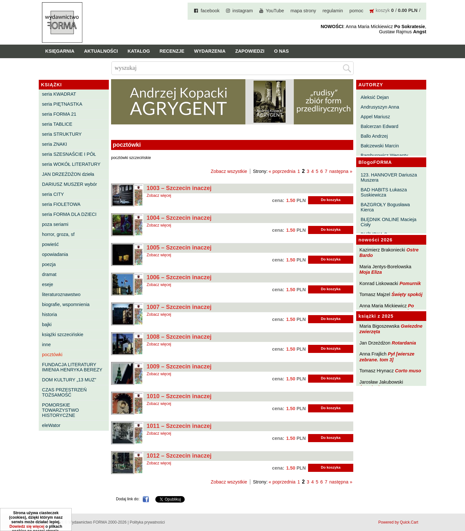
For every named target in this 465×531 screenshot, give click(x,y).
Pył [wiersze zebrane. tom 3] (386, 356)
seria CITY (53, 194)
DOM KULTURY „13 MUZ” (69, 379)
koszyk (383, 10)
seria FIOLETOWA (61, 204)
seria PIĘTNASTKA (62, 104)
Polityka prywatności (147, 522)
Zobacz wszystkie (229, 171)
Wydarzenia (210, 51)
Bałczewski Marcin (380, 145)
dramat (49, 274)
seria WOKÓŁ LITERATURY (71, 164)
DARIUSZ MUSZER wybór (69, 184)
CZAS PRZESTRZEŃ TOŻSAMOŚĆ (64, 392)
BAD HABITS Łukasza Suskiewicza (384, 192)
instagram (242, 10)
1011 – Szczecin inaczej (179, 426)
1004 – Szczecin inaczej (179, 218)
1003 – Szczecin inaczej (179, 188)
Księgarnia (59, 51)
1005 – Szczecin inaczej (179, 247)
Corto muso (408, 370)
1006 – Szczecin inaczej (179, 277)
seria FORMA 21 (59, 114)
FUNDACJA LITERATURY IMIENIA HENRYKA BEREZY (72, 367)
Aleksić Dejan (375, 97)
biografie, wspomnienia (65, 304)
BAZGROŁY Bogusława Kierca (385, 207)
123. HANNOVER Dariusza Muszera (389, 177)
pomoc (356, 10)
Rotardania (404, 342)
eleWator (51, 425)
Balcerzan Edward (379, 126)
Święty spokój (406, 294)
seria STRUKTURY (62, 134)
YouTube (275, 10)
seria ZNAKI (54, 144)
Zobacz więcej (159, 195)
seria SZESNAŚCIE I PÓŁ (69, 154)
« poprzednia (282, 171)
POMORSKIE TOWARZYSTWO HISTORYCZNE (60, 410)
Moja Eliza (370, 272)
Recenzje (172, 51)
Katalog (139, 51)
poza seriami (55, 224)
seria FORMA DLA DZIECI (69, 214)
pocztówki (52, 354)
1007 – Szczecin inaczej (179, 307)
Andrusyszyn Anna (380, 107)
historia (49, 314)
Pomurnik (410, 283)
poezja (49, 264)
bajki (47, 324)
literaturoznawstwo (61, 294)
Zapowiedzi (249, 51)
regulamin (333, 10)
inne (46, 344)
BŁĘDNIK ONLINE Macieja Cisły (389, 222)
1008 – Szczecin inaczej (179, 337)
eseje (47, 284)
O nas (281, 51)
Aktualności (101, 51)
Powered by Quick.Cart (398, 522)
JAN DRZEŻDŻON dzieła (68, 174)
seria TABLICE (57, 124)
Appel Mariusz (375, 116)
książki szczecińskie (62, 334)
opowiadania (55, 254)
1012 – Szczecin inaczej (179, 455)
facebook (210, 10)
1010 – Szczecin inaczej (179, 396)
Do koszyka (331, 200)
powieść (50, 244)
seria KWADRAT (59, 94)
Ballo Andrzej (374, 136)
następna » (340, 171)
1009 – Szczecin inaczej (179, 366)
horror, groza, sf (58, 234)
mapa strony (303, 10)
